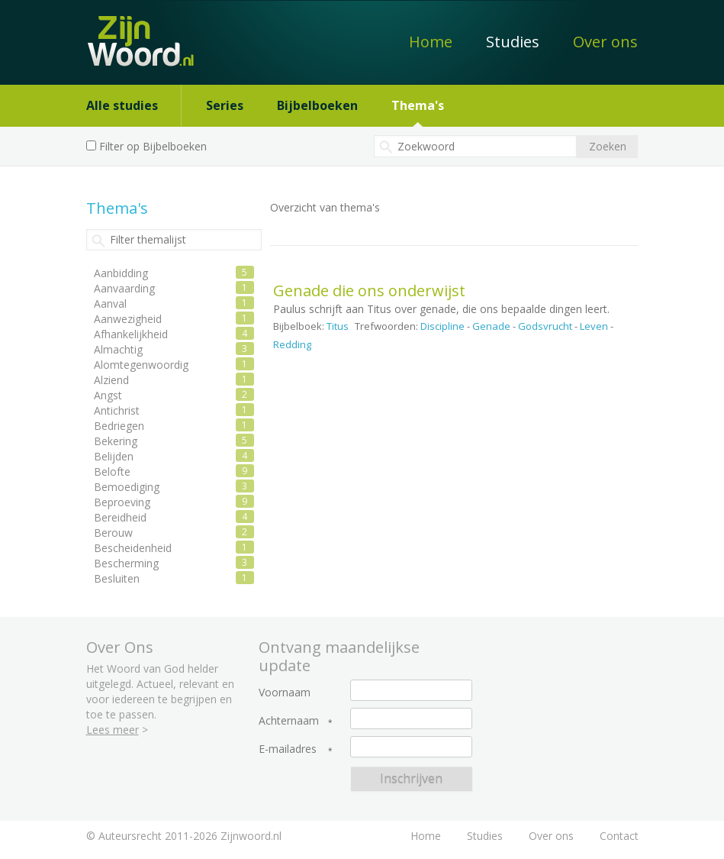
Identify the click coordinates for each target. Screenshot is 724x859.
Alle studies (122, 105)
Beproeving (122, 502)
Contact (619, 835)
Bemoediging (126, 487)
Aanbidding (121, 273)
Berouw (113, 532)
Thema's (417, 105)
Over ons (605, 41)
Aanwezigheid (128, 319)
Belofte (112, 471)
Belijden (114, 456)
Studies (512, 41)
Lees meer (112, 729)
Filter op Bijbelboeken (153, 146)
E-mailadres (288, 749)
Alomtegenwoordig (141, 364)
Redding (292, 344)
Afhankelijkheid (131, 334)
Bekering (115, 441)
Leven (594, 326)
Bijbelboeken (317, 105)
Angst (108, 395)
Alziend (111, 380)
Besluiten (117, 578)
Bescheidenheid (133, 548)
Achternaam (289, 721)
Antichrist (117, 410)
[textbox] (475, 146)
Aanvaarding (124, 288)
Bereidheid (120, 517)
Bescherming (126, 563)
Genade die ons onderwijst (369, 290)
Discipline (442, 326)
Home (430, 41)
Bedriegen (119, 425)
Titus (338, 326)
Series (224, 105)
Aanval (110, 303)
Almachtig (118, 349)
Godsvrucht (545, 326)
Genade (491, 326)
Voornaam (285, 692)
